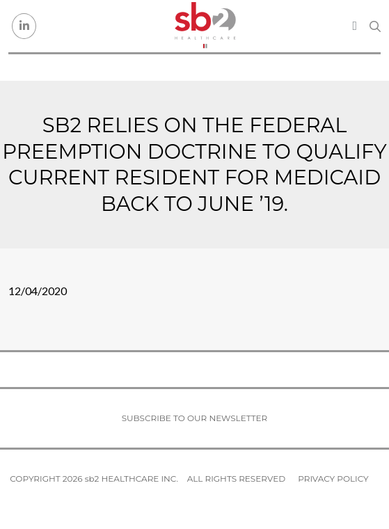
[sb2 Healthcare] (204, 26)
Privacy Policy (333, 478)
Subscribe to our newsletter (195, 418)
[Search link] (375, 26)
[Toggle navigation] (354, 26)
